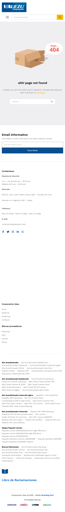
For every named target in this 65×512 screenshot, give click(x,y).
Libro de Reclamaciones (19, 480)
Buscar (60, 17)
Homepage (40, 93)
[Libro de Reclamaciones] (5, 471)
